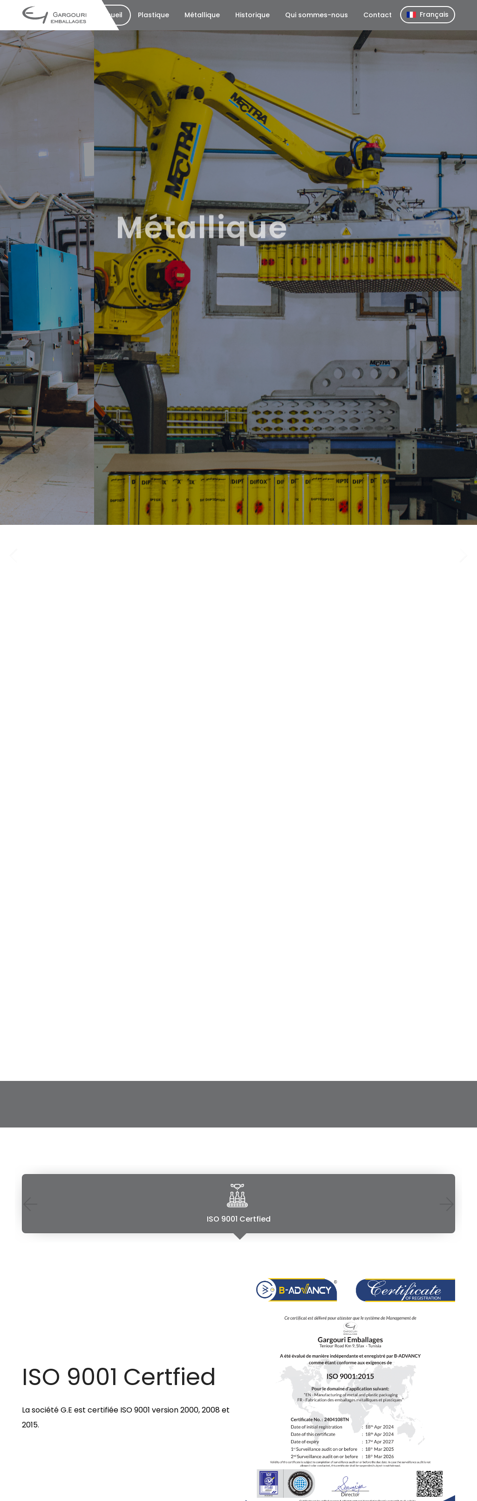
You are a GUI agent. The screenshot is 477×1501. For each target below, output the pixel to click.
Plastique (153, 15)
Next (447, 1203)
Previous (30, 1203)
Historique (252, 15)
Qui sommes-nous (316, 15)
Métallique (202, 15)
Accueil (110, 15)
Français (428, 14)
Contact (377, 15)
